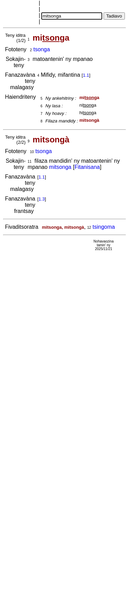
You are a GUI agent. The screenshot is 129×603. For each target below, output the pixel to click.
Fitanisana (87, 167)
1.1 (86, 75)
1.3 (42, 199)
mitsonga (60, 167)
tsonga (41, 49)
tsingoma (104, 227)
